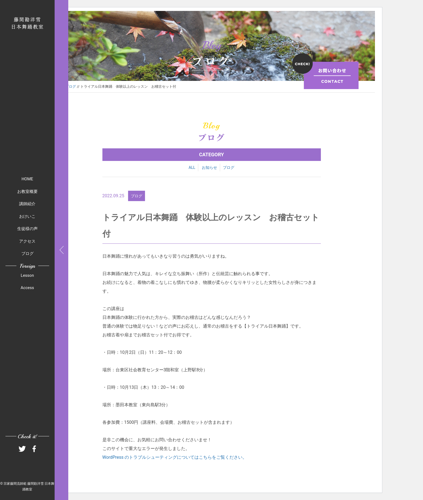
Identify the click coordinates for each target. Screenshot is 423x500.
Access (27, 287)
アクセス (27, 241)
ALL (192, 167)
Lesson (27, 275)
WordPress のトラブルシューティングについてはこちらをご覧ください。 (174, 457)
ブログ (27, 253)
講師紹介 (27, 203)
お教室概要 (27, 191)
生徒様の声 (27, 228)
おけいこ (27, 216)
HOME (27, 179)
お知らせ (209, 167)
